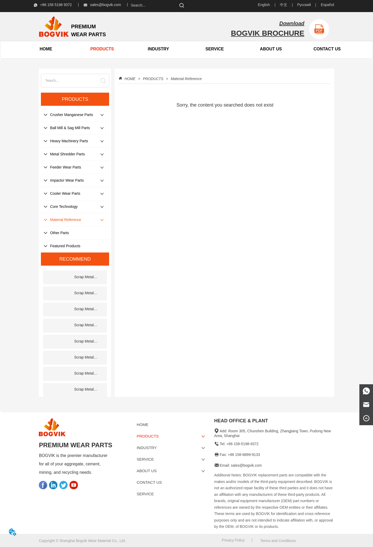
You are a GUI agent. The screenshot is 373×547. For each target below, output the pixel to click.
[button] (102, 49)
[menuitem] (102, 49)
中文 (283, 5)
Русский (304, 5)
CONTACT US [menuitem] (327, 49)
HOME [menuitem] (46, 49)
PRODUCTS (153, 79)
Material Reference (186, 79)
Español (327, 5)
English (264, 5)
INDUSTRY (158, 49)
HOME (130, 79)
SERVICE (214, 49)
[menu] (74, 49)
